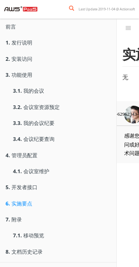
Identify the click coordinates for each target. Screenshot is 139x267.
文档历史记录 (24, 251)
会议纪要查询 (33, 138)
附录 (14, 219)
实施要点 (19, 203)
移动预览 (28, 235)
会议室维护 (31, 171)
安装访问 (19, 58)
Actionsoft (127, 9)
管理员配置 (21, 155)
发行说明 (19, 42)
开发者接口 (21, 187)
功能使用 (19, 74)
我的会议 (28, 90)
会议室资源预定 (36, 107)
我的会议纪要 (33, 122)
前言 (11, 26)
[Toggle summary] (128, 28)
